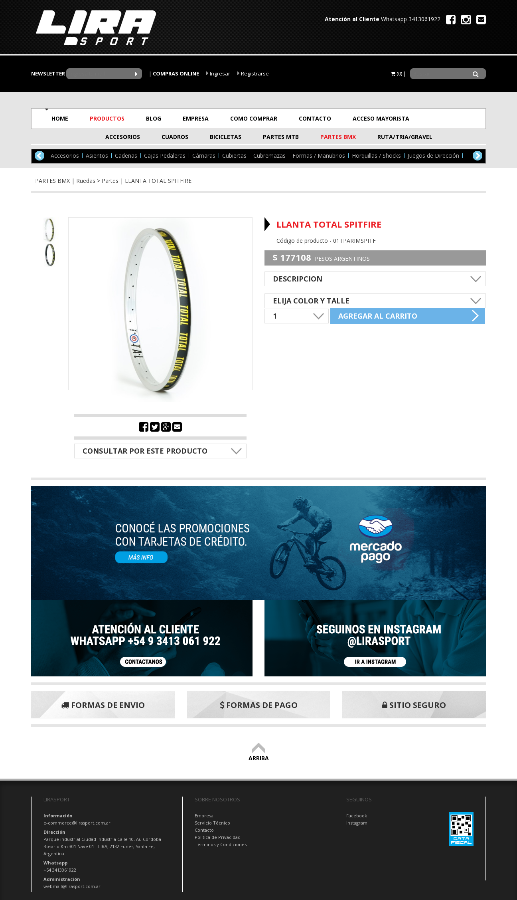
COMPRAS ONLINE (176, 73)
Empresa (204, 816)
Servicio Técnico (212, 823)
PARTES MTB (281, 137)
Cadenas (126, 155)
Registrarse (253, 73)
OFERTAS (450, 118)
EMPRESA (196, 118)
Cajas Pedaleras (164, 155)
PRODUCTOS (107, 118)
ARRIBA (259, 754)
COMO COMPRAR (253, 118)
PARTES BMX (338, 137)
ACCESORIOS (122, 137)
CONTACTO (315, 118)
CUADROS (175, 137)
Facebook (356, 816)
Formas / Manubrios (318, 155)
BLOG (153, 118)
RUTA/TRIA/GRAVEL (397, 137)
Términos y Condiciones (221, 844)
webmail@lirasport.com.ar (72, 886)
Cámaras (203, 155)
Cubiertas (234, 155)
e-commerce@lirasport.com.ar (77, 823)
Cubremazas (269, 155)
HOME (59, 118)
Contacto (204, 830)
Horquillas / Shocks (376, 155)
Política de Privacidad (218, 837)
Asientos (97, 155)
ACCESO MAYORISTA (381, 118)
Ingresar (218, 73)
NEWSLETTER (48, 73)
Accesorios (65, 155)
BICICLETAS (225, 137)
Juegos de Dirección (433, 155)
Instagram (356, 823)
